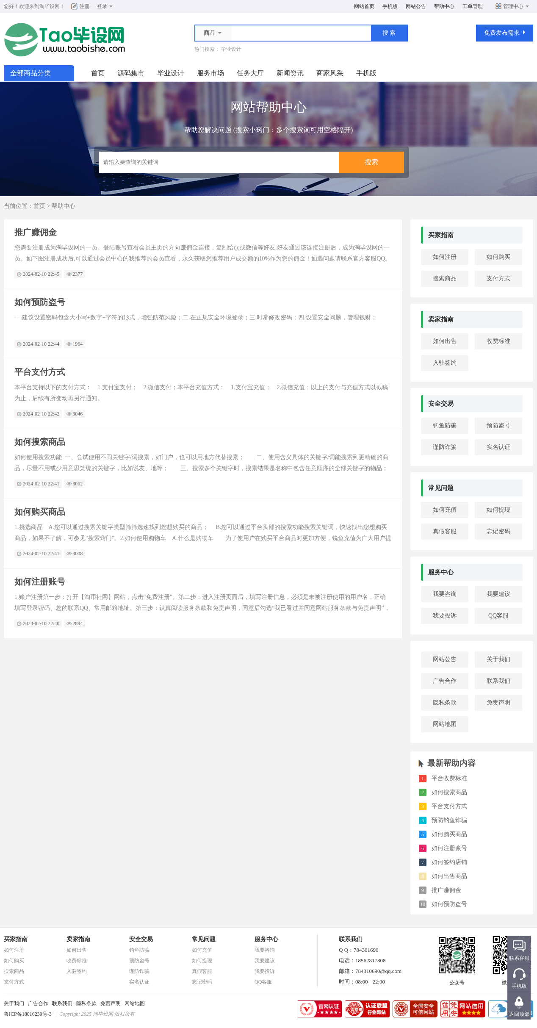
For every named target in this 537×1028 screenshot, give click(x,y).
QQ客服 (498, 615)
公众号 (457, 980)
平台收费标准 (449, 778)
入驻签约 (445, 363)
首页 (98, 73)
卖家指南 (441, 319)
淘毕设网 (49, 6)
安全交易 (441, 403)
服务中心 (441, 572)
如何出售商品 (449, 876)
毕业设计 (231, 49)
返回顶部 (519, 1014)
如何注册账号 (39, 581)
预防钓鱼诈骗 (449, 820)
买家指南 (441, 235)
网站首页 (364, 6)
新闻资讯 (290, 73)
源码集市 (130, 73)
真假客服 (445, 531)
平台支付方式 (39, 372)
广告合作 (445, 681)
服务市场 (210, 73)
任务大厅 (250, 73)
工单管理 (472, 6)
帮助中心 (444, 6)
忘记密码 (498, 531)
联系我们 (498, 681)
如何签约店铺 (449, 862)
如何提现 (498, 510)
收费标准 (498, 341)
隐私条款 (445, 702)
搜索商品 (445, 278)
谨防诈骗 (445, 447)
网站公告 (416, 6)
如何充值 (445, 510)
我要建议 (498, 594)
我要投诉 (445, 615)
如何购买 (498, 257)
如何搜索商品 (39, 441)
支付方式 (498, 278)
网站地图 (445, 724)
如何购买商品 (39, 511)
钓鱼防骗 (445, 425)
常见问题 (441, 488)
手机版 (390, 6)
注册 (85, 6)
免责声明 (498, 702)
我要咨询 (445, 594)
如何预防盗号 (39, 302)
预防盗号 (498, 425)
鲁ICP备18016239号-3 (28, 1014)
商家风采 (329, 73)
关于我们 (498, 659)
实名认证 (498, 447)
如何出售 (445, 341)
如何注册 (445, 257)
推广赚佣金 (35, 232)
